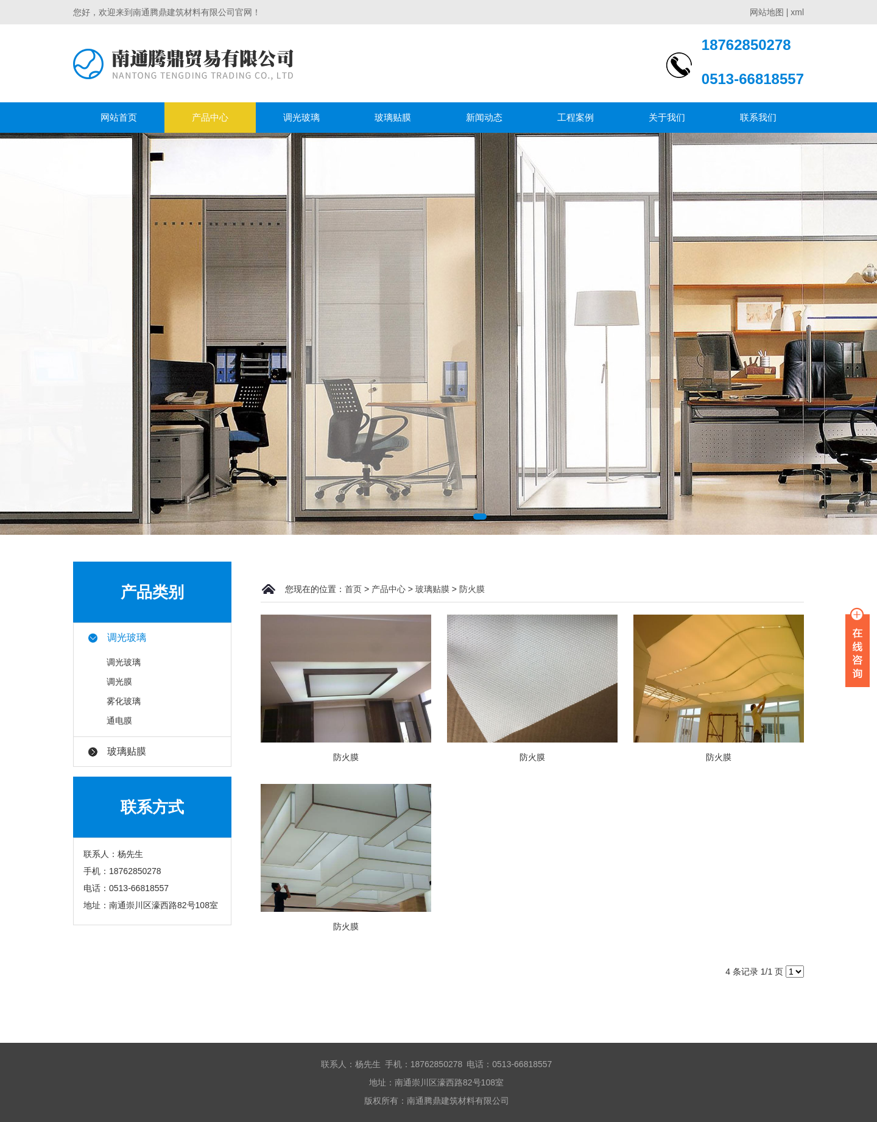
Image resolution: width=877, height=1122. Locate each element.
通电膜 (119, 720)
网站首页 (118, 117)
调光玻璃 (301, 117)
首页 (353, 589)
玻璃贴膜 (393, 117)
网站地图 (767, 12)
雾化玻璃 (124, 701)
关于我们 (667, 117)
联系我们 (758, 117)
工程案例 (575, 117)
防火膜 (472, 589)
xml (797, 12)
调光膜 (119, 681)
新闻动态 (484, 117)
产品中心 (210, 117)
